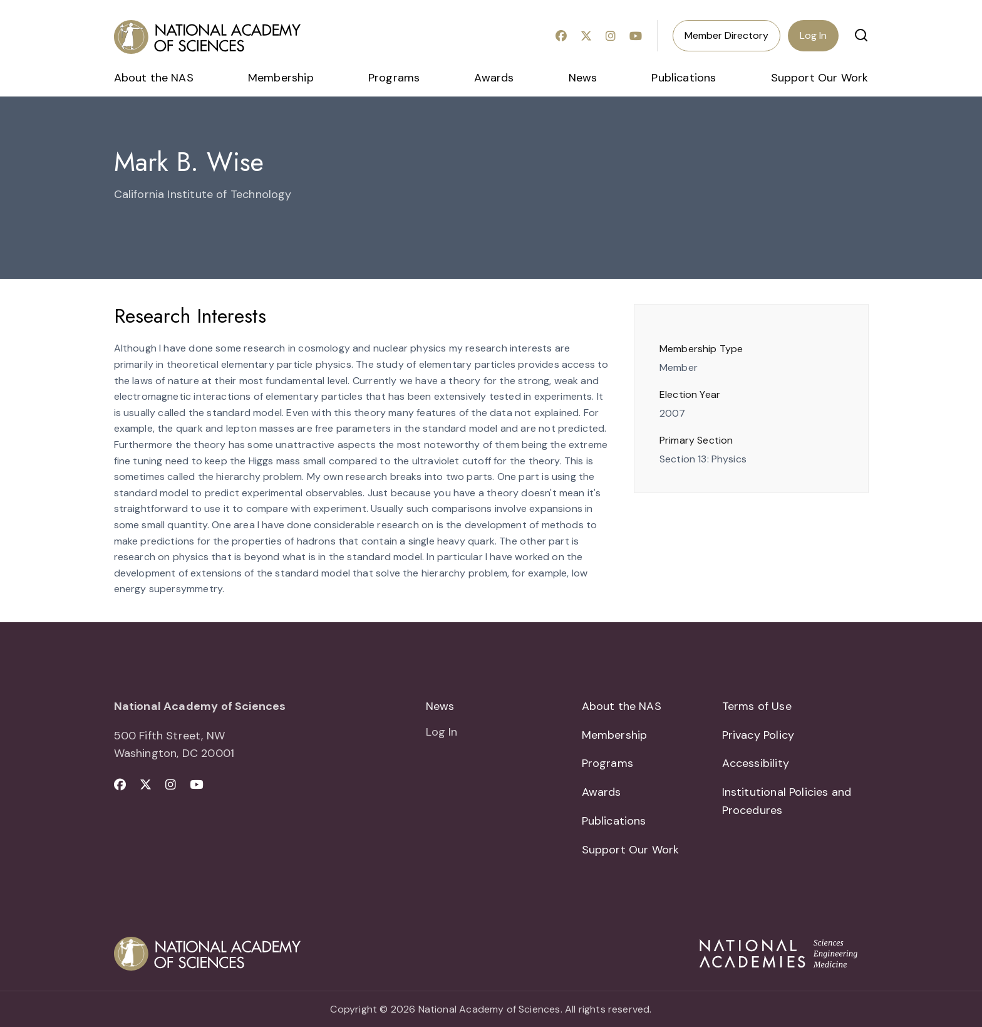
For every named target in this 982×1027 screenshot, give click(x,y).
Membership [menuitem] (281, 77)
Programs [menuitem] (394, 77)
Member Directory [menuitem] (726, 35)
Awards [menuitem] (494, 77)
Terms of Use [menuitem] (757, 706)
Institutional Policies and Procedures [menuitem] (787, 801)
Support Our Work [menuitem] (820, 77)
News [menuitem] (583, 77)
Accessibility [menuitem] (755, 763)
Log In (813, 35)
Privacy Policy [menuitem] (758, 735)
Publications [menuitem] (683, 77)
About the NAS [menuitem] (154, 77)
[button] (861, 35)
